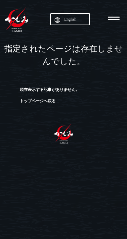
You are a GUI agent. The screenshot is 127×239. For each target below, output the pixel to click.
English (70, 19)
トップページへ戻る (38, 101)
